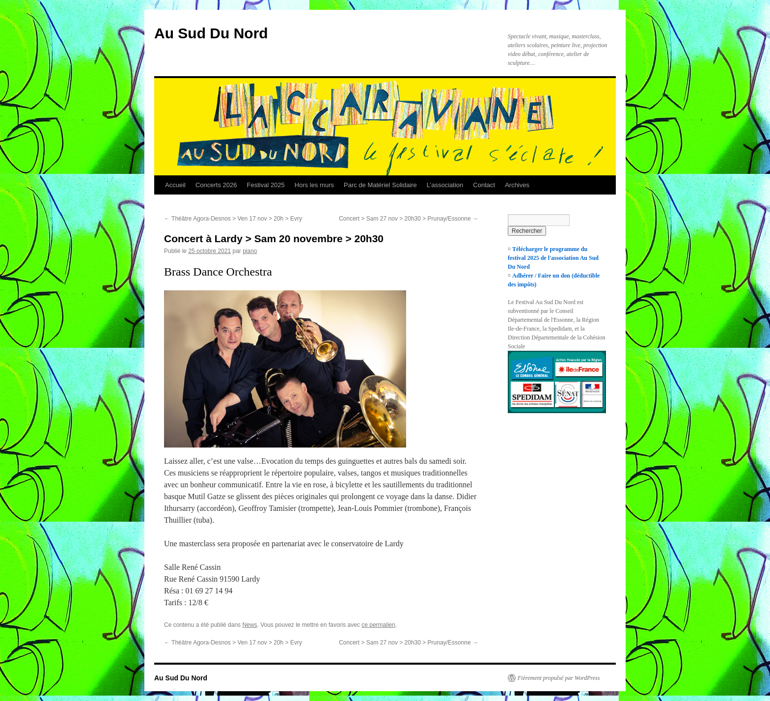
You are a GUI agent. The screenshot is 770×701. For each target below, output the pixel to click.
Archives (517, 185)
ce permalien (378, 624)
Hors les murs (314, 185)
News (249, 624)
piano (250, 251)
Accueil (175, 185)
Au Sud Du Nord (211, 33)
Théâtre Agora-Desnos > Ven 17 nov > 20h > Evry (233, 218)
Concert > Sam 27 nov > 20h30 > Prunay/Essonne (408, 218)
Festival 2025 (265, 185)
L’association (445, 185)
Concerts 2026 (216, 185)
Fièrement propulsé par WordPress (559, 677)
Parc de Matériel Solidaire (380, 185)
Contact (484, 185)
